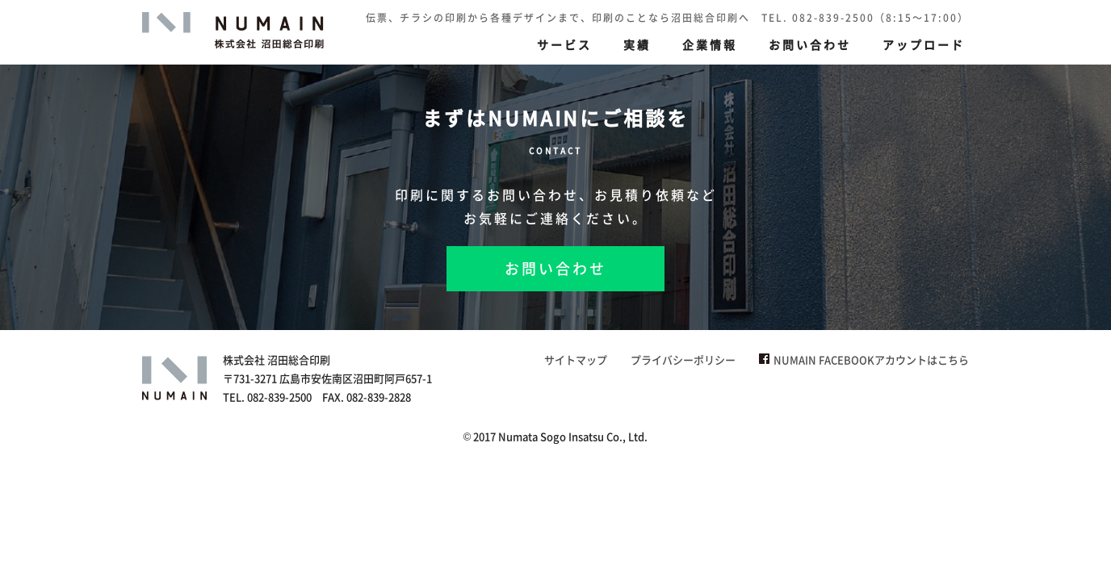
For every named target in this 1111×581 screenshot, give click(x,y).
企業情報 (709, 44)
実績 (637, 44)
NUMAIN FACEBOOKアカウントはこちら (864, 359)
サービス (564, 44)
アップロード (924, 44)
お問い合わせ (810, 44)
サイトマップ (575, 359)
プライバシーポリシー (683, 359)
